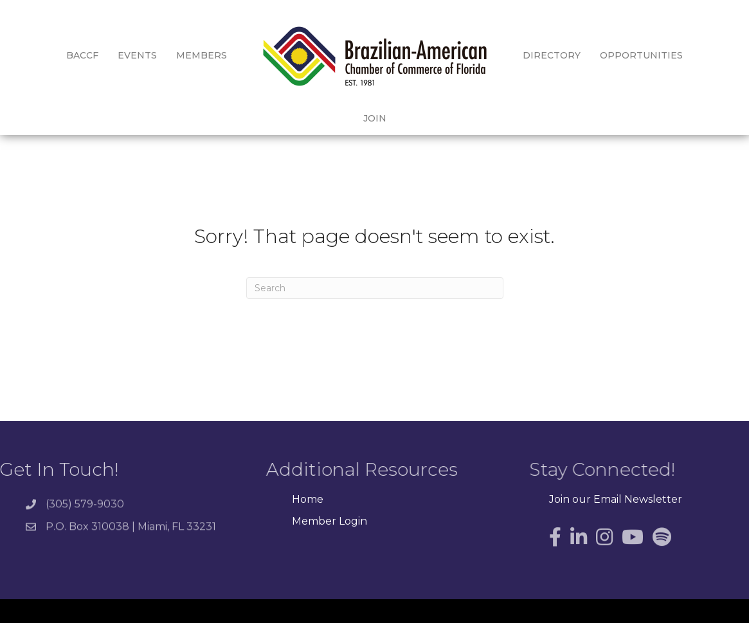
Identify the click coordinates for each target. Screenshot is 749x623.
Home (307, 477)
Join (692, 55)
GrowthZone (562, 604)
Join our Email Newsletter (615, 477)
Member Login (329, 498)
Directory (530, 55)
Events (116, 55)
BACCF (61, 55)
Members (180, 55)
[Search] (374, 265)
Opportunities (620, 55)
